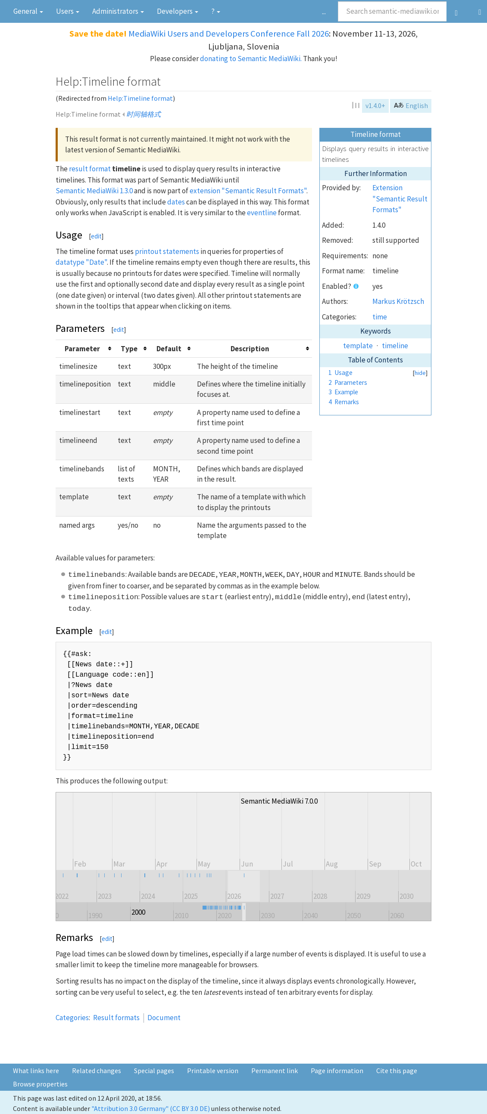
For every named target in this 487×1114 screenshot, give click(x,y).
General (28, 11)
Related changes (96, 1070)
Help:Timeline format (140, 98)
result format (90, 168)
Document (164, 1017)
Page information (337, 1070)
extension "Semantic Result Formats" (248, 190)
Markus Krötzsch (398, 301)
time (379, 317)
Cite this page (396, 1070)
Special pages (154, 1070)
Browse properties (40, 1084)
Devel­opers (177, 11)
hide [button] (420, 373)
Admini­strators (118, 11)
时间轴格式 (143, 114)
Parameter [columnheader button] (82, 348)
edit (96, 236)
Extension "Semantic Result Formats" (400, 198)
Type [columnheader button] (129, 348)
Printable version (212, 1070)
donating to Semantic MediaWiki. (251, 58)
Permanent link (274, 1070)
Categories (72, 1017)
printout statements (167, 251)
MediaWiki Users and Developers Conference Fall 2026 (228, 33)
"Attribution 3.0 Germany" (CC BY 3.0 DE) (150, 1108)
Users (67, 11)
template (358, 345)
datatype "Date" (81, 262)
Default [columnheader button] (168, 348)
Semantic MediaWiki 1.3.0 (94, 190)
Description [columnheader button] (250, 348)
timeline (395, 345)
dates (176, 202)
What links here (36, 1070)
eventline (262, 212)
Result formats (116, 1017)
